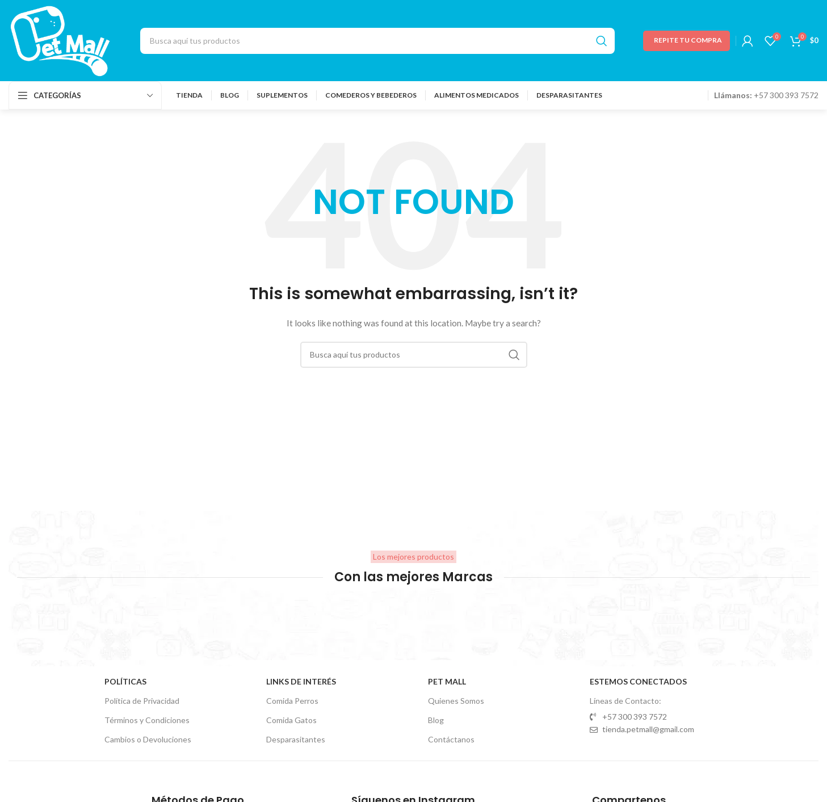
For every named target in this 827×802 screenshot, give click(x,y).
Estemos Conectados (638, 681)
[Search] (377, 41)
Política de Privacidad (141, 701)
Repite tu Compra (688, 40)
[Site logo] (60, 39)
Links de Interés (301, 681)
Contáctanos (451, 739)
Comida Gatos (291, 720)
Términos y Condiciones (147, 720)
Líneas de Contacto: (625, 701)
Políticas (125, 681)
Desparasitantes (295, 739)
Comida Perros (292, 701)
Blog (436, 720)
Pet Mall (447, 681)
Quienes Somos (456, 701)
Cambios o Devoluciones (147, 739)
